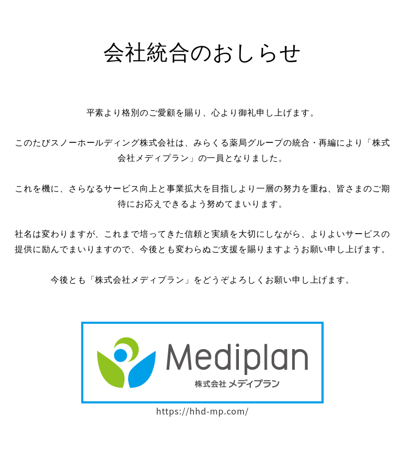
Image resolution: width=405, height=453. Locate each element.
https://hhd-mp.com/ (202, 412)
